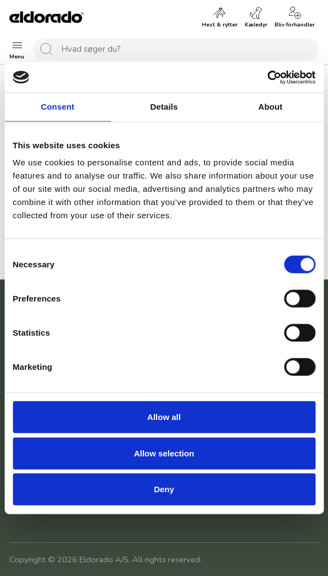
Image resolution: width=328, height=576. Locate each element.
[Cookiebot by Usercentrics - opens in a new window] (267, 77)
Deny (164, 489)
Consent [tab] (57, 106)
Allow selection (164, 452)
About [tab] (271, 106)
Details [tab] (164, 106)
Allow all (164, 417)
